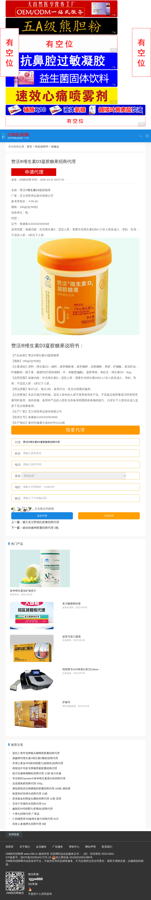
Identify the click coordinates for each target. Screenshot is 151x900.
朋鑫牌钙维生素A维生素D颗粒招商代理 (35, 758)
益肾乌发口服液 (71, 636)
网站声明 (90, 846)
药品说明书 (41, 146)
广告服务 (57, 846)
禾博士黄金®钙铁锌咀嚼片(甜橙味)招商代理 (37, 763)
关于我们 (24, 846)
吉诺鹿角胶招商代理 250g (27, 783)
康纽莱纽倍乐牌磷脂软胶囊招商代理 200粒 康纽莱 (41, 788)
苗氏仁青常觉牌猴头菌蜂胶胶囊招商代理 (36, 753)
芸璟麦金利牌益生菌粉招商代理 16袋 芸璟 (36, 798)
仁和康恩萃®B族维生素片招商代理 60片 (35, 818)
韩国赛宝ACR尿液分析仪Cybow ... (81, 669)
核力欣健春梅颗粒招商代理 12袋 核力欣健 (36, 773)
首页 (29, 146)
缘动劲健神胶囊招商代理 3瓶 (40, 527)
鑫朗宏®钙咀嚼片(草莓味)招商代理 (32, 808)
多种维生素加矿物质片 (23, 590)
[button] (141, 135)
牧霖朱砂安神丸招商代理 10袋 (29, 793)
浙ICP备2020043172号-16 (35, 857)
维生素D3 (33, 190)
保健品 (55, 146)
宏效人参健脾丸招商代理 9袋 (29, 824)
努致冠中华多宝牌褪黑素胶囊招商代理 (34, 768)
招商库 (9, 846)
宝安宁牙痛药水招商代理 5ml (29, 803)
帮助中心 (74, 846)
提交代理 (42, 515)
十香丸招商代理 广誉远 (25, 813)
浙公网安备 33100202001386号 (74, 857)
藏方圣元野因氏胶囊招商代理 (40, 522)
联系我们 (107, 846)
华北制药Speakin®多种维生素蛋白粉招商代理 (38, 778)
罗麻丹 (66, 702)
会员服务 (41, 846)
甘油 (77, 372)
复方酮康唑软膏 (71, 603)
